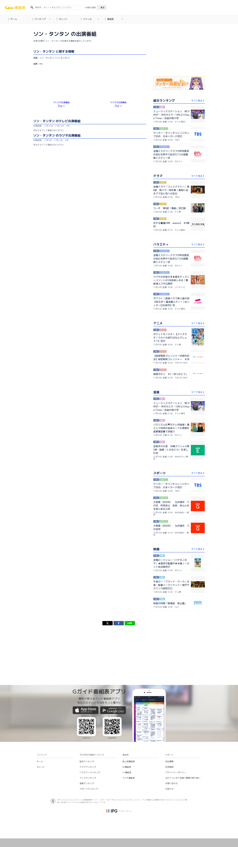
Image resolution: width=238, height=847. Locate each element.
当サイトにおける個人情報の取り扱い (182, 777)
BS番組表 (126, 766)
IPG (41, 63)
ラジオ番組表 (128, 777)
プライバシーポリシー (175, 772)
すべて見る (198, 100)
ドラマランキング (88, 766)
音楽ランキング (87, 783)
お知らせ (169, 788)
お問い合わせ (171, 783)
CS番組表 (126, 772)
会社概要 (169, 761)
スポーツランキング (89, 788)
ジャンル (90, 19)
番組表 (114, 19)
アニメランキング (88, 777)
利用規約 (169, 766)
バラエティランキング (90, 772)
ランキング (41, 19)
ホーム (12, 19)
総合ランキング (87, 761)
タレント (62, 19)
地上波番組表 (128, 761)
